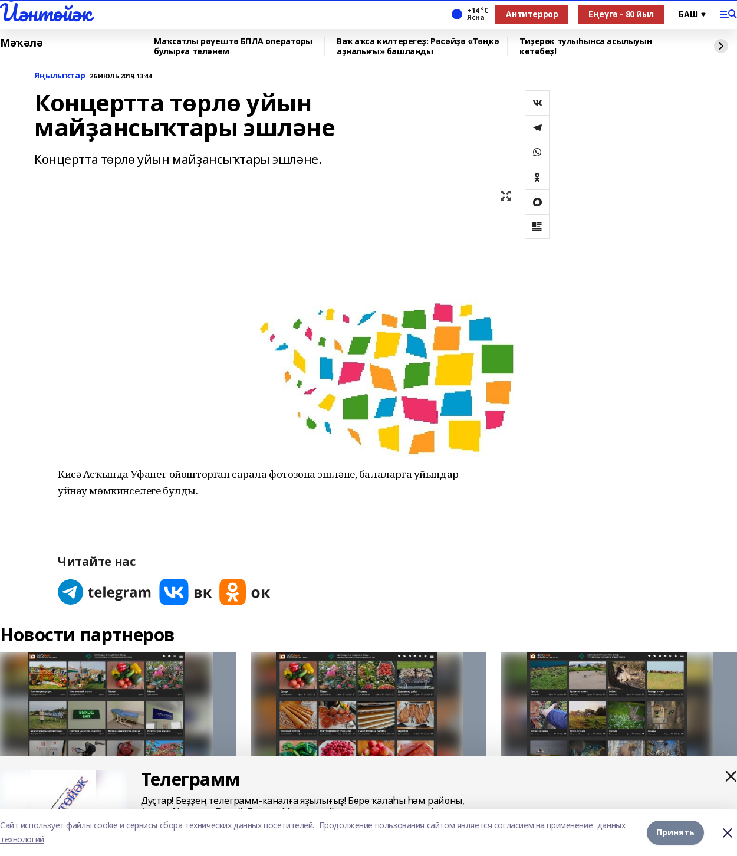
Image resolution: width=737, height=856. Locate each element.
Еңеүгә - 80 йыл (621, 13)
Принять (675, 832)
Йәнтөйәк (45, 12)
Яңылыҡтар (59, 76)
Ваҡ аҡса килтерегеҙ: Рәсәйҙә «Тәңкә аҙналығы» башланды (418, 46)
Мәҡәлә (21, 43)
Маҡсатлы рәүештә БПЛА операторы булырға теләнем (233, 46)
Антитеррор (532, 13)
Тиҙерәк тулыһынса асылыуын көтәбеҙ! (585, 46)
